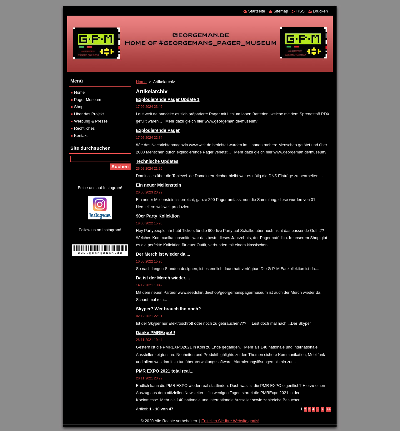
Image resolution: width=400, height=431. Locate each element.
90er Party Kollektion (158, 215)
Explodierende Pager (158, 130)
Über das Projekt (89, 114)
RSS (300, 11)
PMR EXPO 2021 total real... (164, 370)
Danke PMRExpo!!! (155, 332)
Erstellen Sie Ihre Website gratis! (230, 420)
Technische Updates (157, 161)
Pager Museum (87, 99)
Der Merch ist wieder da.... (163, 254)
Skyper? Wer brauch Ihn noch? (168, 308)
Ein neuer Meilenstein (158, 185)
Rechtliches (84, 128)
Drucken (320, 11)
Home (141, 81)
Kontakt (81, 135)
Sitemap (280, 11)
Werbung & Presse (91, 121)
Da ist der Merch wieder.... (163, 277)
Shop (78, 106)
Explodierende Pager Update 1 (167, 99)
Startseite (256, 11)
